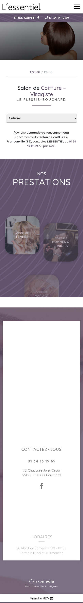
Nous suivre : (26, 18)
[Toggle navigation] (77, 6)
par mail (49, 146)
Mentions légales (49, 586)
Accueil (35, 72)
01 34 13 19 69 (57, 18)
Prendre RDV (41, 598)
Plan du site (31, 586)
